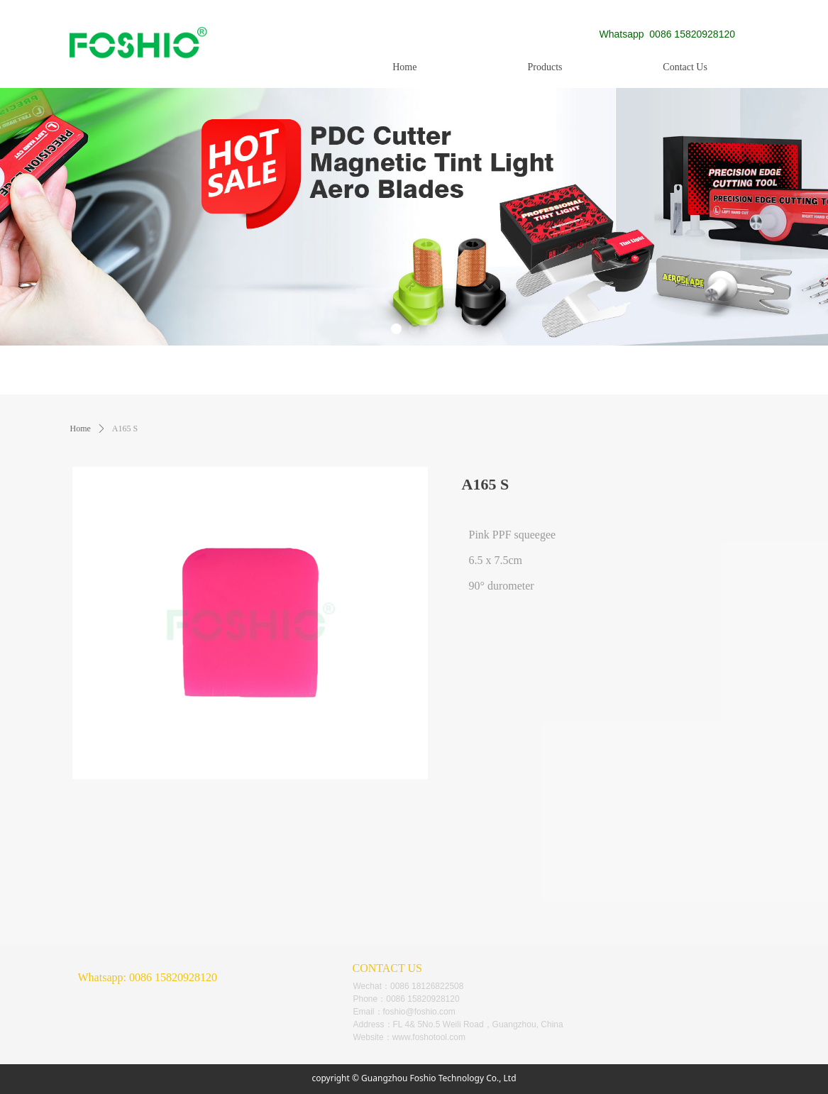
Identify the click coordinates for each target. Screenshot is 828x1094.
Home (80, 428)
